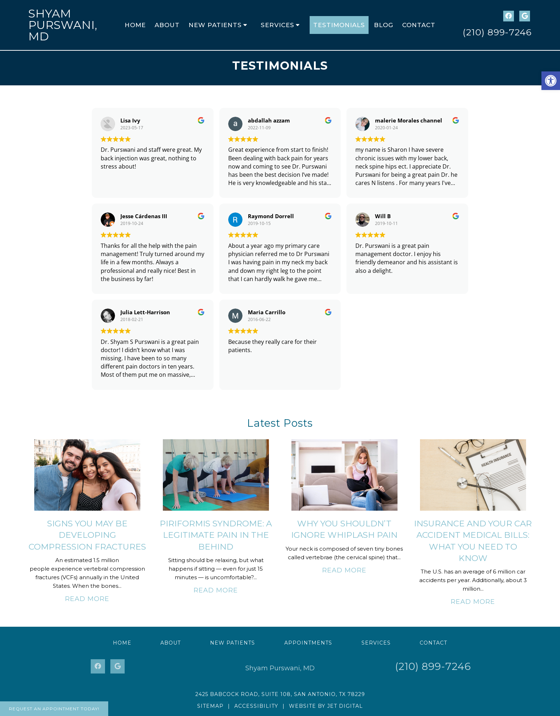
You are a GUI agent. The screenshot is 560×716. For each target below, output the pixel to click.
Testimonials (339, 25)
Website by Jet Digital (326, 706)
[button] (550, 80)
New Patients (215, 25)
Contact (418, 25)
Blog (383, 25)
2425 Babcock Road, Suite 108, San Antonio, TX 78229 (280, 694)
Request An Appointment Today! (54, 708)
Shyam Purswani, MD (62, 24)
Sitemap (210, 706)
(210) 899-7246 (497, 32)
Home (135, 25)
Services (277, 25)
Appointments (308, 643)
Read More (87, 599)
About (167, 25)
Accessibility (256, 706)
